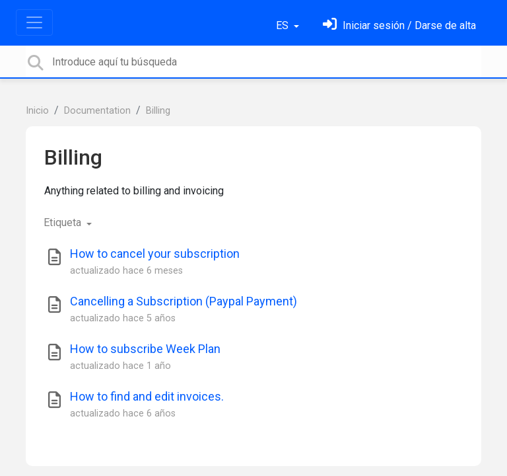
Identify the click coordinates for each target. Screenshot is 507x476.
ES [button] (283, 25)
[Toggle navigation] (34, 22)
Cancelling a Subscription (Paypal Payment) (183, 301)
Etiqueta (64, 222)
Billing (158, 110)
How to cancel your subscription (155, 253)
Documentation (97, 110)
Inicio (37, 110)
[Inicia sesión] (399, 25)
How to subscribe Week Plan (145, 349)
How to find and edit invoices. (147, 396)
